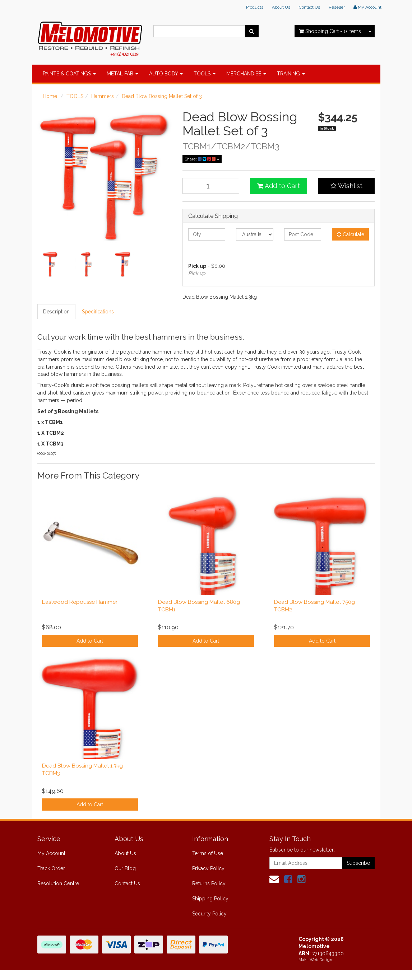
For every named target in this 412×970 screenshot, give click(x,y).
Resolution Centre (58, 883)
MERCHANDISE (246, 73)
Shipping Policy (210, 898)
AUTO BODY (166, 73)
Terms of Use (207, 853)
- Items (330, 31)
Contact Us (309, 7)
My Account (51, 853)
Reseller (337, 7)
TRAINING (291, 73)
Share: (202, 159)
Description (56, 311)
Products (254, 7)
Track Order (51, 868)
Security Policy (209, 914)
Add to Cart (278, 186)
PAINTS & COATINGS (69, 73)
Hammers (102, 96)
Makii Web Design (315, 959)
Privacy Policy (208, 868)
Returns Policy (209, 883)
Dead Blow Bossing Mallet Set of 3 (162, 96)
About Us (281, 7)
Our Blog (125, 868)
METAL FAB (122, 73)
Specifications (98, 311)
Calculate (350, 234)
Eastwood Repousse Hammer (79, 602)
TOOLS (205, 73)
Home (50, 96)
